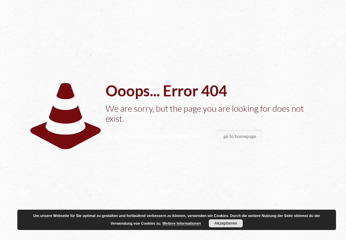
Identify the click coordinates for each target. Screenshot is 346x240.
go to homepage (239, 136)
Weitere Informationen (182, 223)
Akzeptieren (225, 223)
